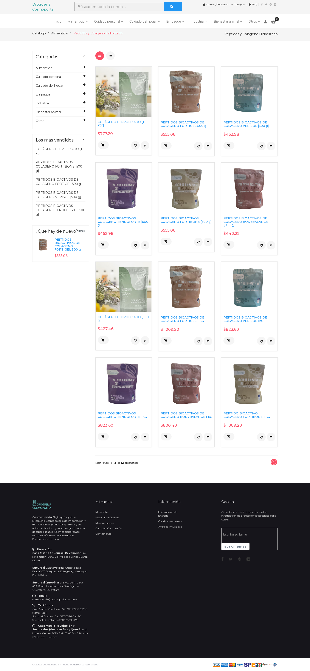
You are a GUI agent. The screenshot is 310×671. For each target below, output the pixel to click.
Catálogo (39, 33)
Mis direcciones (104, 523)
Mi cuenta (101, 512)
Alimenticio (76, 21)
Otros (252, 21)
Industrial (197, 21)
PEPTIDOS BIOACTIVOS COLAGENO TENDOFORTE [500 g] (60, 210)
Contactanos (103, 533)
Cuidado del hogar (143, 21)
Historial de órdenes (107, 517)
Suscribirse (235, 546)
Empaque (173, 21)
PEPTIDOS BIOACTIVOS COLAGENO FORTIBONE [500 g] (59, 166)
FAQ (252, 4)
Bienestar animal (226, 21)
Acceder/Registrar (215, 4)
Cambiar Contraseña (108, 528)
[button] (103, 145)
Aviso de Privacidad (170, 526)
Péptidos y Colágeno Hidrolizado (97, 33)
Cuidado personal (107, 21)
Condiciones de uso (169, 521)
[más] (81, 230)
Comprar (238, 4)
